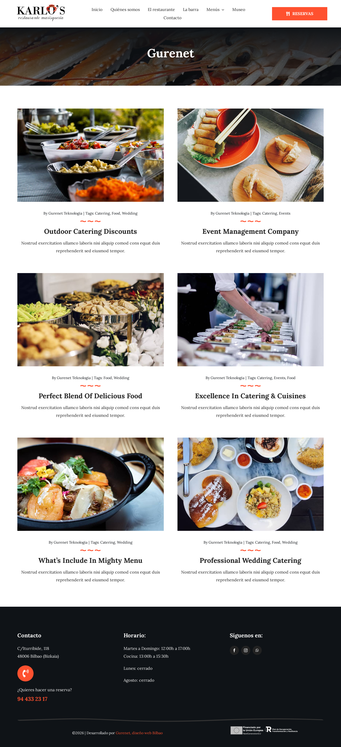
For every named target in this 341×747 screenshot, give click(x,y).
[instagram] (245, 650)
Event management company (250, 231)
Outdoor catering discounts (90, 231)
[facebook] (234, 650)
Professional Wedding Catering (250, 560)
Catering (102, 213)
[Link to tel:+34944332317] (25, 673)
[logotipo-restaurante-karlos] (41, 5)
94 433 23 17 (32, 698)
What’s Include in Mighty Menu (90, 560)
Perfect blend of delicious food (90, 395)
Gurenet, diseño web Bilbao (139, 733)
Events (284, 213)
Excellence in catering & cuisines (250, 395)
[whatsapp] (257, 650)
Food (116, 213)
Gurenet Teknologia (65, 213)
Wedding (129, 213)
